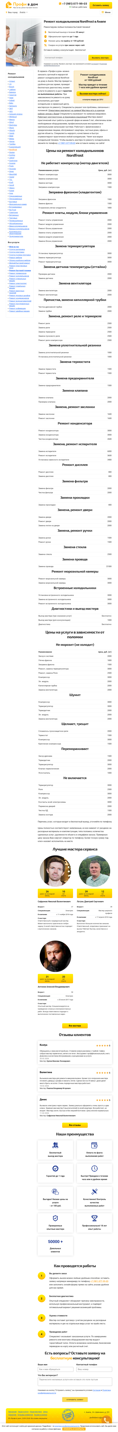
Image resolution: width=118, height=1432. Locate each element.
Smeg (11, 171)
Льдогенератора (16, 236)
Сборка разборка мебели (19, 260)
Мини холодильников (18, 226)
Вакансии (12, 1412)
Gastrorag (13, 161)
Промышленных (16, 221)
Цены (45, 1412)
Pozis (11, 166)
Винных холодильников (19, 229)
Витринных (14, 215)
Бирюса (12, 92)
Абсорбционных (16, 223)
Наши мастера (36, 1412)
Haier (11, 98)
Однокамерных (15, 196)
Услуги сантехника (17, 249)
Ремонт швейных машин (19, 311)
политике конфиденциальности (66, 1426)
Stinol (11, 122)
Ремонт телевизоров (17, 273)
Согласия (94, 64)
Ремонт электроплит (18, 283)
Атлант (12, 81)
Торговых (13, 218)
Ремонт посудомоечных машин (19, 305)
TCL (10, 180)
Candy (11, 133)
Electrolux (13, 125)
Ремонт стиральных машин (17, 280)
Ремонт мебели (15, 258)
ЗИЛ (11, 109)
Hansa (11, 141)
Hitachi (12, 130)
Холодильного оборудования (15, 233)
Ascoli (11, 185)
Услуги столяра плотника (20, 255)
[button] (106, 1420)
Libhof (11, 158)
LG (10, 84)
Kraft (11, 182)
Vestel (11, 177)
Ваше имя (42, 1364)
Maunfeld (13, 174)
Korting (12, 155)
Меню (106, 12)
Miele (11, 136)
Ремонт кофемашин (17, 308)
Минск (12, 120)
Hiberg (11, 188)
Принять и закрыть (74, 1429)
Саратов (12, 95)
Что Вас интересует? (48, 1375)
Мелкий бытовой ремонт (19, 263)
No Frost (12, 210)
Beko (11, 103)
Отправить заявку (75, 1399)
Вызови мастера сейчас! (93, 93)
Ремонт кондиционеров (19, 298)
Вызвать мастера (100, 58)
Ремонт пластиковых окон (18, 267)
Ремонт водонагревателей (20, 301)
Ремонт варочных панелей (16, 292)
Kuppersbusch (15, 147)
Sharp (11, 128)
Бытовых (13, 202)
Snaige (12, 152)
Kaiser (11, 191)
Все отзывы (75, 1125)
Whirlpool (13, 117)
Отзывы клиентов (25, 1415)
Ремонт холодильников (19, 276)
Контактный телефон (86, 1364)
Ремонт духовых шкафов (19, 296)
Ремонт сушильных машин (17, 287)
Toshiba (12, 144)
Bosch (11, 87)
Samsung (13, 106)
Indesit (12, 100)
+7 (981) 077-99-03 (74, 3)
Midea (11, 139)
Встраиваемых (15, 207)
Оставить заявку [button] (101, 5)
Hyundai (12, 169)
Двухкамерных (15, 199)
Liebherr (12, 90)
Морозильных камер (18, 204)
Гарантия (12, 1415)
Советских (13, 212)
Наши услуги (23, 1412)
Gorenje (12, 163)
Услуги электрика (16, 252)
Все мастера (75, 1026)
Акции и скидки (40, 1415)
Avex (11, 193)
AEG (11, 111)
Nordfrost (13, 150)
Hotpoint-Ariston (15, 114)
